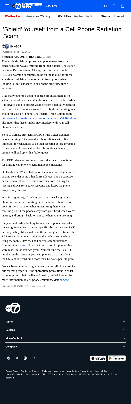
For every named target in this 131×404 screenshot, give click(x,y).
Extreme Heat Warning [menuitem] (37, 16)
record (26, 245)
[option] (14, 16)
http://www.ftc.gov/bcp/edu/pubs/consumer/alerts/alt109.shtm (39, 118)
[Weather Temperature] (95, 6)
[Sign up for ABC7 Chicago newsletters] (33, 358)
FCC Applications (55, 374)
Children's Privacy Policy (53, 371)
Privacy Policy (11, 371)
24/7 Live (51, 6)
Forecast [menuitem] (119, 16)
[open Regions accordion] (65, 330)
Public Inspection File (35, 374)
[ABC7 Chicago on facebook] (8, 358)
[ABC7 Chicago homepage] (27, 6)
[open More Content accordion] (65, 338)
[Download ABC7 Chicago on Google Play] (117, 358)
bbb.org (64, 279)
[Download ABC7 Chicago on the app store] (98, 358)
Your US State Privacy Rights (79, 371)
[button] (7, 5)
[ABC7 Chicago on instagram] (25, 358)
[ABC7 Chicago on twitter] (17, 358)
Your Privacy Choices (30, 371)
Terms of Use (101, 371)
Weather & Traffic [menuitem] (83, 16)
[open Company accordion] (65, 346)
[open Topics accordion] (65, 321)
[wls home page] (12, 308)
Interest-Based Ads (14, 374)
